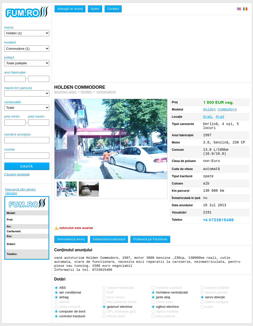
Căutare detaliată (17, 174)
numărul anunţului (26, 137)
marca (26, 31)
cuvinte (9, 149)
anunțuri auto (65, 92)
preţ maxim (36, 116)
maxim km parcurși (18, 88)
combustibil (12, 102)
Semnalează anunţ (71, 239)
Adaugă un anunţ (70, 8)
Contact (113, 8)
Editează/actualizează (109, 239)
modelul (10, 42)
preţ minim (12, 116)
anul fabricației (15, 72)
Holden (209, 110)
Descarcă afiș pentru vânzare (20, 191)
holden (86, 92)
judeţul (26, 61)
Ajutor (95, 8)
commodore (106, 92)
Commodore (227, 110)
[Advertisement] (93, 49)
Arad (207, 117)
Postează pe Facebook (150, 239)
